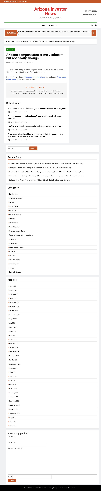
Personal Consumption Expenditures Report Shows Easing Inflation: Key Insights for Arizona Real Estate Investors (46, 176)
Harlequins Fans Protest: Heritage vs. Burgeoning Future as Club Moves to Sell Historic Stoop (40, 168)
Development (13, 194)
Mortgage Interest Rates (17, 231)
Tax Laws (12, 256)
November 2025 (14, 307)
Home (44, 25)
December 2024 (14, 352)
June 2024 (12, 376)
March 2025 (13, 339)
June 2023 (12, 426)
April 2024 (12, 385)
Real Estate (10, 49)
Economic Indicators (16, 198)
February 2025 (13, 343)
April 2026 (12, 286)
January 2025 (13, 348)
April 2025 (12, 335)
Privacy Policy (52, 488)
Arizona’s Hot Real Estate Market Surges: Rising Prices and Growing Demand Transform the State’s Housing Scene (46, 172)
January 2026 (13, 298)
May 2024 (12, 380)
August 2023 (13, 417)
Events (11, 202)
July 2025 (12, 323)
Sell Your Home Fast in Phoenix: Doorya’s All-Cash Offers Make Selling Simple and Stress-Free (40, 180)
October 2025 (13, 311)
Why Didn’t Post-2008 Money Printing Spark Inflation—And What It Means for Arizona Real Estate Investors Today (46, 164)
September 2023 (14, 413)
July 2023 (12, 422)
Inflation (12, 219)
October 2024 (13, 360)
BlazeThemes (72, 488)
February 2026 (13, 294)
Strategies (12, 251)
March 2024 (13, 389)
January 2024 (13, 397)
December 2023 (14, 401)
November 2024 (14, 356)
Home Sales (13, 210)
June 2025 (12, 327)
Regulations (13, 243)
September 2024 (14, 364)
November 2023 (14, 405)
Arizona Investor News (50, 11)
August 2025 (13, 319)
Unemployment (14, 264)
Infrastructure (13, 223)
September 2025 (14, 315)
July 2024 (12, 372)
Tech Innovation (14, 260)
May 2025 (12, 331)
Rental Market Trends (16, 247)
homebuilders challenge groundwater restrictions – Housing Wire (37, 109)
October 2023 (13, 409)
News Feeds (53, 25)
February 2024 (13, 393)
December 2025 (14, 302)
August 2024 (13, 368)
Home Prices (13, 206)
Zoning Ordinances (15, 272)
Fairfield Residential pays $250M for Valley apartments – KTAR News (35, 126)
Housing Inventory (15, 214)
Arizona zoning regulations (34, 77)
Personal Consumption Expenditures (21, 235)
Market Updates (14, 227)
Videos (11, 268)
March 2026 (13, 290)
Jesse (9, 62)
